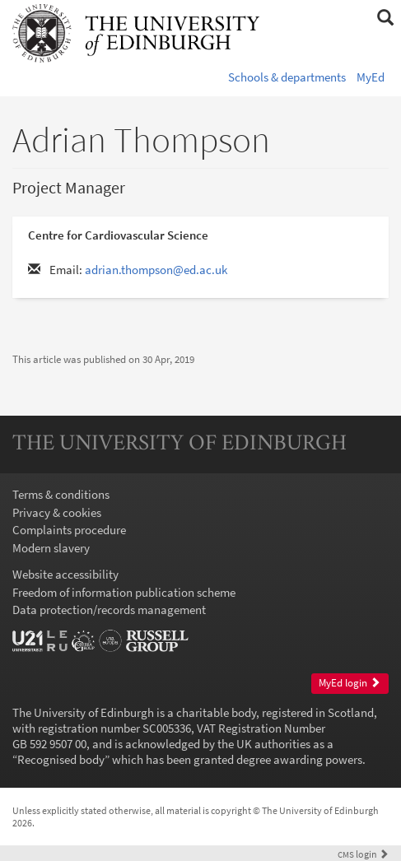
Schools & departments (287, 77)
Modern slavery (51, 548)
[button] (385, 18)
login (363, 854)
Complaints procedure (69, 530)
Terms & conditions (61, 494)
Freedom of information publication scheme (123, 592)
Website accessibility (65, 574)
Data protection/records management (109, 609)
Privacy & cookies (56, 512)
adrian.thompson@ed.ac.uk (156, 269)
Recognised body (61, 759)
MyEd (371, 77)
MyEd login (349, 683)
